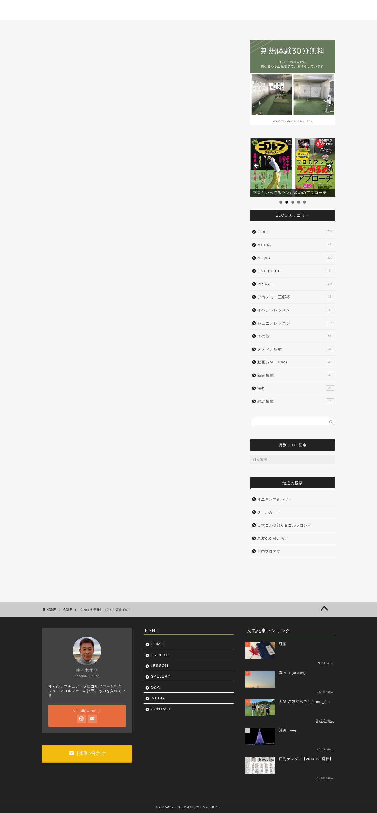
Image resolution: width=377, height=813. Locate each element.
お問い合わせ (87, 753)
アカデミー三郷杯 (295, 296)
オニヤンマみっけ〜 (274, 499)
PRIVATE (295, 283)
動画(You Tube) (295, 361)
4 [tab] (298, 202)
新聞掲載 (295, 374)
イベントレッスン (295, 309)
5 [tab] (304, 202)
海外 (295, 388)
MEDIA (270, 26)
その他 (295, 335)
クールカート (268, 512)
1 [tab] (280, 202)
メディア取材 (295, 348)
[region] (292, 167)
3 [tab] (292, 202)
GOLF (56, 50)
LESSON (146, 26)
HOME (62, 26)
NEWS (295, 257)
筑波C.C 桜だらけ (272, 538)
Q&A (230, 26)
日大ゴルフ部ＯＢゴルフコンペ (284, 525)
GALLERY (189, 26)
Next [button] (329, 166)
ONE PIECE (295, 270)
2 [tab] (286, 202)
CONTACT (312, 26)
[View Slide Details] (292, 167)
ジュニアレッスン (295, 322)
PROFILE (103, 26)
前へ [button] (256, 166)
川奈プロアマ (268, 551)
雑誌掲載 (295, 400)
